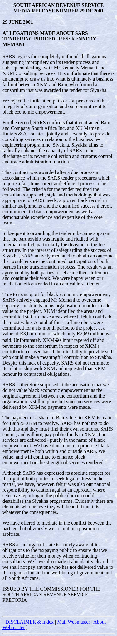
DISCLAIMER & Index (29, 621)
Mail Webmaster (73, 621)
